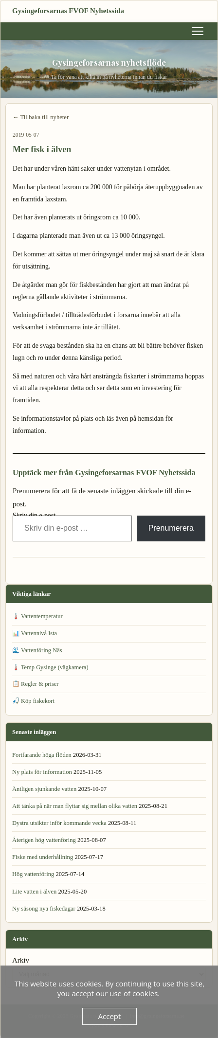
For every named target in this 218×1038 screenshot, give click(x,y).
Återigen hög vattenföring (44, 840)
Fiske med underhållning (42, 857)
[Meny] (197, 31)
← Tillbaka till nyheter (41, 117)
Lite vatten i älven (34, 891)
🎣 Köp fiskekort (33, 701)
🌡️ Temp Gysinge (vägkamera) (50, 667)
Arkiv (20, 960)
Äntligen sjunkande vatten (44, 789)
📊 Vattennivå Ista (34, 633)
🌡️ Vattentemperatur (37, 616)
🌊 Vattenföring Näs (37, 650)
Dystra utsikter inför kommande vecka (59, 823)
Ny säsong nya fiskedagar (43, 908)
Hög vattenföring (33, 874)
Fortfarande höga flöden (42, 755)
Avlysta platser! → (182, 571)
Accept (109, 1016)
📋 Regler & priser (35, 683)
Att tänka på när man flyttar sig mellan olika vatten (74, 806)
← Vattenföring (32, 571)
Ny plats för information (42, 772)
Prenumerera (171, 528)
